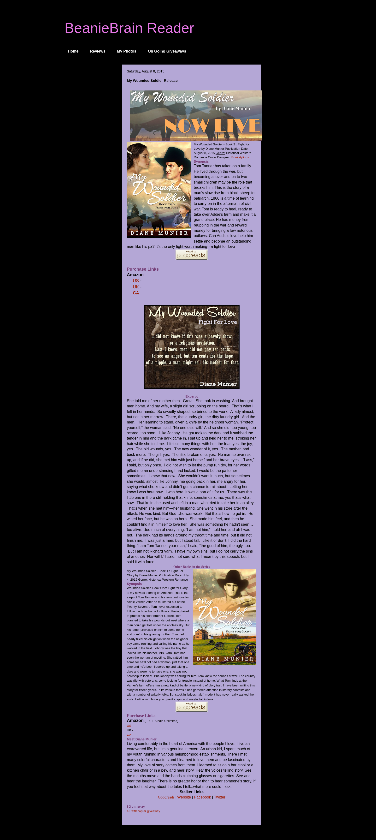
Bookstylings (240, 157)
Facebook (202, 797)
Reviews (97, 51)
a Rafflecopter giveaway (143, 811)
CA (135, 293)
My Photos (126, 51)
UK (136, 287)
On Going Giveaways (167, 51)
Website (184, 797)
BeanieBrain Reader (129, 28)
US (136, 280)
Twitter (219, 797)
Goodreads (166, 797)
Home (73, 51)
